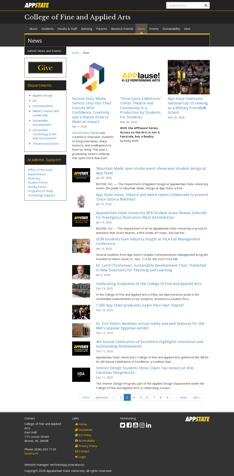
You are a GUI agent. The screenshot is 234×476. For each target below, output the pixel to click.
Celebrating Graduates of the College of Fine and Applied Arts (148, 283)
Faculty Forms (37, 187)
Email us (31, 453)
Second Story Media (85, 133)
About (33, 29)
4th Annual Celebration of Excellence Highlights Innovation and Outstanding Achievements (149, 344)
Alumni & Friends (122, 29)
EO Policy (83, 435)
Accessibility (85, 440)
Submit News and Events (44, 51)
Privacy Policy (86, 446)
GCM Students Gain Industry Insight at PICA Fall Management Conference (148, 241)
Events (154, 29)
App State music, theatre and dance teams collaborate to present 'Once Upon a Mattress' (152, 196)
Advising (86, 29)
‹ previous (101, 397)
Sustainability (171, 29)
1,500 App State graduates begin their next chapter (140, 305)
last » (196, 397)
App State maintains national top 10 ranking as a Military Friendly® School (188, 105)
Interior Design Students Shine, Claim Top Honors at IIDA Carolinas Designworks (144, 370)
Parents (101, 29)
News (141, 29)
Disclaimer (84, 430)
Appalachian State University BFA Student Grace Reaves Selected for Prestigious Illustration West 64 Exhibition (151, 215)
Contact (82, 451)
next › (184, 397)
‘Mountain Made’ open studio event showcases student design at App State (151, 170)
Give (187, 29)
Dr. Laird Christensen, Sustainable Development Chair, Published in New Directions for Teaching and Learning (151, 267)
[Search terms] (184, 5)
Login (80, 457)
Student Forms (38, 182)
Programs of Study (40, 191)
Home (75, 52)
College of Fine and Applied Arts (77, 17)
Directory (34, 178)
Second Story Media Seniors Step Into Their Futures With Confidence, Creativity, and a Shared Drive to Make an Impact (92, 110)
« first (85, 397)
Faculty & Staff (67, 29)
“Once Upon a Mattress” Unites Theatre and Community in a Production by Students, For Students (140, 107)
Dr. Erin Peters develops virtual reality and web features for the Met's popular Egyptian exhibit (150, 325)
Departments (37, 174)
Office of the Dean (40, 170)
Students (47, 29)
